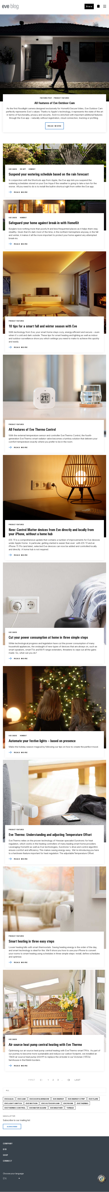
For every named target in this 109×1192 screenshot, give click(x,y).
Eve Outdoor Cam (50, 1103)
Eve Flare (93, 1099)
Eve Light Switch (13, 1103)
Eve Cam (22, 1099)
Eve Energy (58, 1099)
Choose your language (13, 1173)
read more (55, 126)
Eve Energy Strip (76, 1099)
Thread (70, 1108)
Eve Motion (31, 1103)
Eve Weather (56, 1108)
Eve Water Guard (37, 1108)
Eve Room (68, 1103)
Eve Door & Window (39, 1099)
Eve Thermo (82, 1103)
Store (89, 6)
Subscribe (12, 1126)
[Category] (54, 1090)
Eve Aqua (9, 1099)
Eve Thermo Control (14, 1108)
